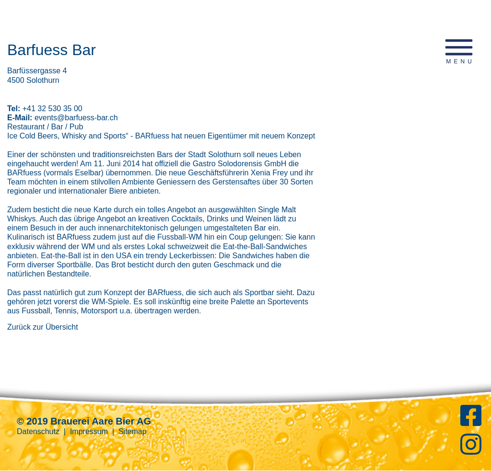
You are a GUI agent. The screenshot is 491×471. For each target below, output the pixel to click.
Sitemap (132, 431)
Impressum (89, 431)
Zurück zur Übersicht (42, 327)
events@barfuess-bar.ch (76, 118)
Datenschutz (38, 431)
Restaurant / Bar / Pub (45, 127)
